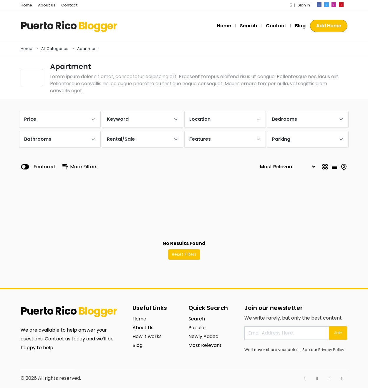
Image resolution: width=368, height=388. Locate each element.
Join (338, 333)
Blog (300, 25)
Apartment (87, 48)
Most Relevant (205, 345)
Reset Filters (184, 254)
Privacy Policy (331, 349)
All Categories (54, 48)
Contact (69, 5)
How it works (147, 336)
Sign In (304, 5)
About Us (46, 5)
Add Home (328, 25)
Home (26, 5)
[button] (291, 5)
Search (248, 25)
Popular (197, 327)
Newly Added (203, 336)
